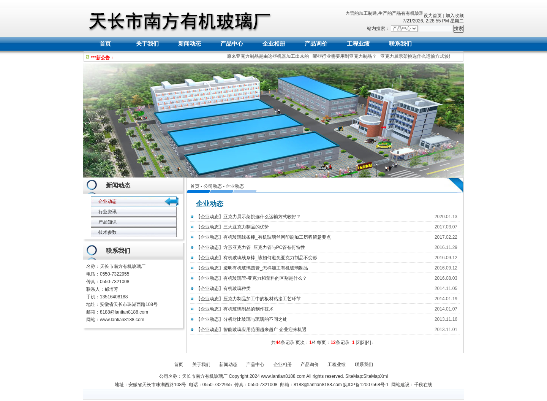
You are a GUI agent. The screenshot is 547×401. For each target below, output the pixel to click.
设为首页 (433, 15)
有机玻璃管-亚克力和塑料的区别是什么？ (265, 278)
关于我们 (147, 43)
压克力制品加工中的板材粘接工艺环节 (262, 298)
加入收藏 (455, 15)
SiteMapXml (375, 376)
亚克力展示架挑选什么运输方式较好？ (420, 56)
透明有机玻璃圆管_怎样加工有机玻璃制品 (265, 268)
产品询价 (316, 43)
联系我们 (400, 43)
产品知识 (107, 222)
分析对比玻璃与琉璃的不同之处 (255, 319)
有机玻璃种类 (237, 288)
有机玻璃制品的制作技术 (248, 309)
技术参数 (107, 232)
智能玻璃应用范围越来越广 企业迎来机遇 (265, 329)
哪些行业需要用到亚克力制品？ (346, 56)
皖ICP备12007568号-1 (366, 384)
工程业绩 (358, 43)
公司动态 (213, 186)
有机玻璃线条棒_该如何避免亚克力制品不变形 (270, 257)
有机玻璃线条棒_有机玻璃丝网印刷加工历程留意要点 (277, 237)
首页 (105, 43)
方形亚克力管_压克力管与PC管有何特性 (264, 247)
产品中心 (231, 43)
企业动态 (235, 186)
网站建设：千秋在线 (411, 384)
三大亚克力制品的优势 (246, 227)
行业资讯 (107, 211)
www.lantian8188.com (122, 319)
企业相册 (273, 43)
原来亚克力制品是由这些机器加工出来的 (269, 56)
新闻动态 (189, 43)
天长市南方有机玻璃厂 (122, 266)
